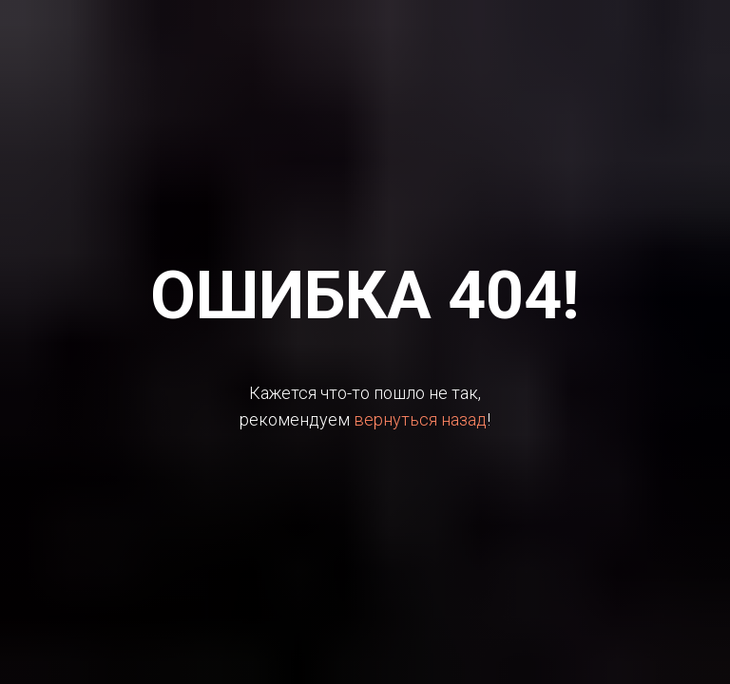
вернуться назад (420, 419)
